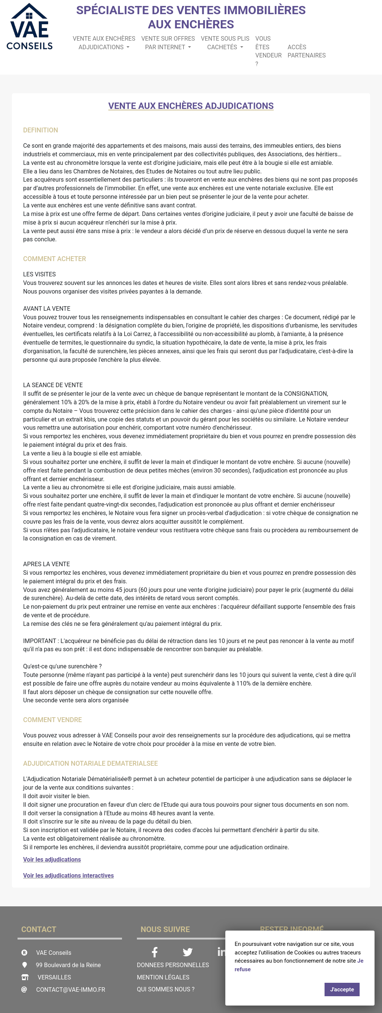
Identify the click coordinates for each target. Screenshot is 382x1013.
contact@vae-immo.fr (70, 989)
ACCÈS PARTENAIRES (307, 51)
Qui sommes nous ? (166, 989)
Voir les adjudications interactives (68, 875)
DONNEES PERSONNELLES (173, 965)
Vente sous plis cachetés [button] (225, 43)
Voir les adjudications (52, 859)
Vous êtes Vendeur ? (269, 51)
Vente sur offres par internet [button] (168, 43)
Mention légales (163, 977)
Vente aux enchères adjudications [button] (104, 43)
